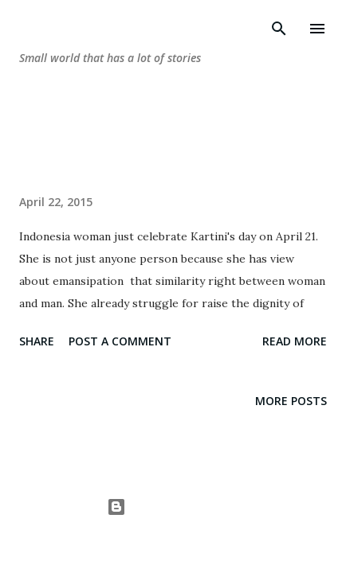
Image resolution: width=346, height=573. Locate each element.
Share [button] (36, 341)
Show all (287, 139)
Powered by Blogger (173, 506)
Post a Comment (120, 341)
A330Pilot (209, 537)
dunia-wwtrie (93, 28)
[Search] (279, 28)
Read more (294, 341)
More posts (291, 400)
